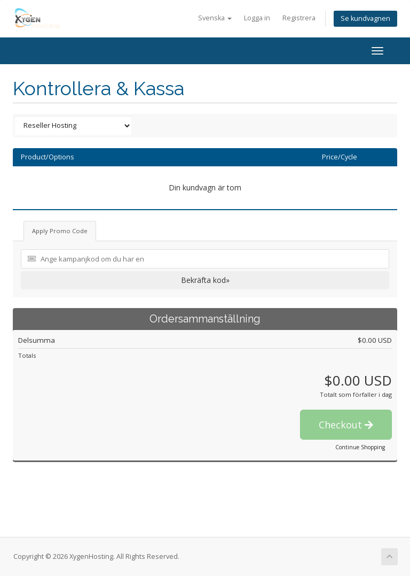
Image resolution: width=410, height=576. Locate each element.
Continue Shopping (360, 447)
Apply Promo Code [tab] (60, 231)
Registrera (299, 17)
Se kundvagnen (365, 18)
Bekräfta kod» (205, 280)
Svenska (215, 17)
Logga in (257, 17)
